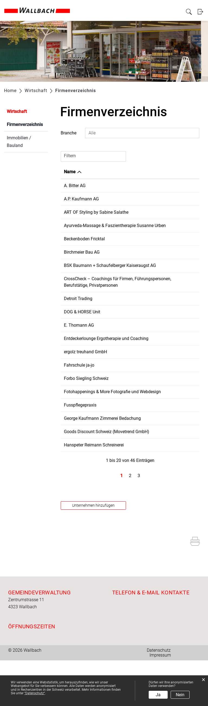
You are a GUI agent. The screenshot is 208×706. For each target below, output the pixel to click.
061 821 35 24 (149, 291)
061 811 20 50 (149, 272)
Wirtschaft (133, 6)
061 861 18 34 (149, 198)
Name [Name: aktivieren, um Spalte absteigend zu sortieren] (70, 171)
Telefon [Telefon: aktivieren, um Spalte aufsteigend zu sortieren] (142, 171)
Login (200, 17)
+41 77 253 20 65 (152, 245)
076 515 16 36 (149, 358)
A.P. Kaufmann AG (81, 198)
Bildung (179, 6)
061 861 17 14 (149, 450)
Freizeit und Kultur (157, 6)
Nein (180, 694)
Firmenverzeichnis (27, 124)
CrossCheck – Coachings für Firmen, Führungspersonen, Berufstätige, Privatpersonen (91, 298)
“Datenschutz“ (34, 693)
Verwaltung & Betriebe (105, 6)
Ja (158, 694)
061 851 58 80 (149, 318)
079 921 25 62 (149, 417)
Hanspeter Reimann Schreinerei (94, 490)
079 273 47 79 (149, 212)
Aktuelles (53, 6)
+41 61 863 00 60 (152, 185)
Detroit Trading (78, 318)
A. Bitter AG (75, 185)
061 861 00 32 (149, 377)
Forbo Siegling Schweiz (86, 404)
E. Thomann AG (79, 344)
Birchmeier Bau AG (82, 258)
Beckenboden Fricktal (84, 245)
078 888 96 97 (149, 391)
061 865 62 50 (149, 404)
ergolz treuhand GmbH (85, 377)
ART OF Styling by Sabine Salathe (96, 212)
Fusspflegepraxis (80, 437)
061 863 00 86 (149, 490)
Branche (68, 132)
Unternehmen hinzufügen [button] (93, 551)
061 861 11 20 (149, 344)
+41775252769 (149, 331)
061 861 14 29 (149, 437)
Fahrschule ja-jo (79, 391)
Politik (81, 6)
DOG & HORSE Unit (82, 331)
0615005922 (147, 470)
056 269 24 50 (149, 258)
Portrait (68, 6)
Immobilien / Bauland (19, 141)
